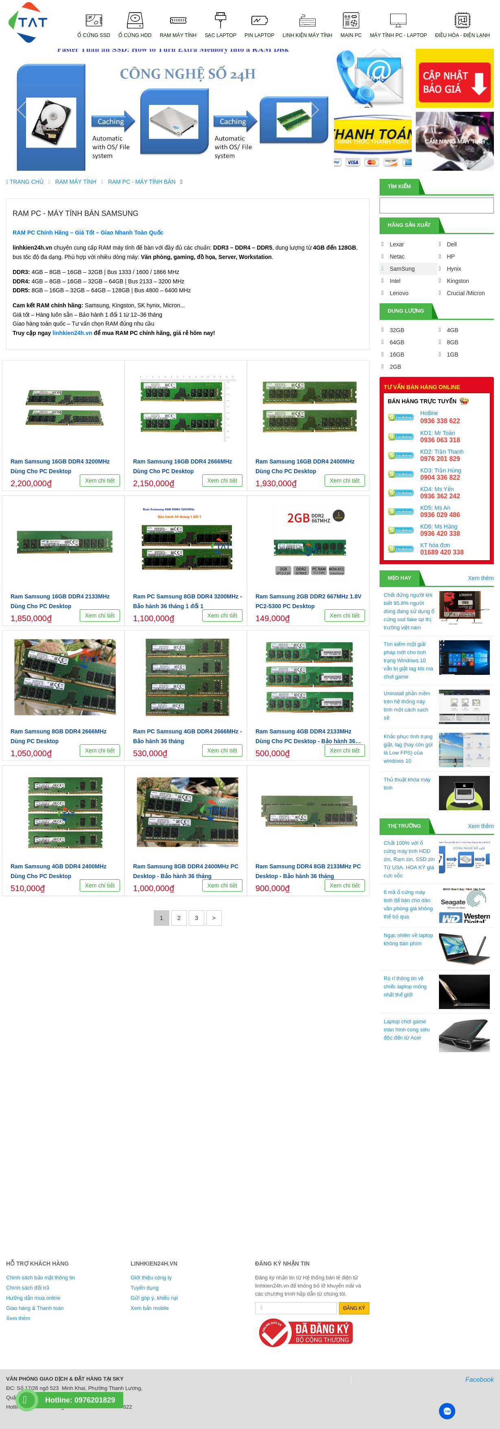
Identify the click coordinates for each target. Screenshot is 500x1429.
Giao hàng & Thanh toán (34, 1308)
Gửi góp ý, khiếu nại (154, 1298)
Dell (452, 244)
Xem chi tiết (100, 480)
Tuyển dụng (145, 1288)
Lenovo (399, 293)
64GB (397, 342)
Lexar (397, 244)
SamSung (402, 268)
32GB (397, 330)
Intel (395, 281)
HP (451, 256)
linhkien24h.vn (72, 333)
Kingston (458, 281)
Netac (397, 256)
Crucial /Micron (466, 293)
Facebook (479, 1379)
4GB (453, 330)
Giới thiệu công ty (151, 1278)
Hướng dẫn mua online (33, 1298)
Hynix (454, 268)
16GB (397, 354)
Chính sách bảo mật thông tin (40, 1278)
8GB (453, 342)
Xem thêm (481, 578)
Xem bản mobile (150, 1308)
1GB (453, 354)
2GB (395, 366)
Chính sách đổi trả (27, 1288)
